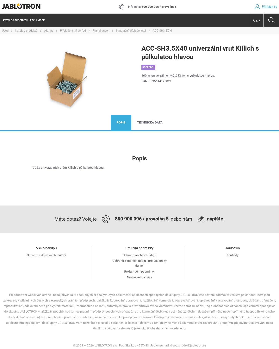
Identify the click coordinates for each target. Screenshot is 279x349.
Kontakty (232, 255)
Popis (121, 122)
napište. (216, 219)
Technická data (150, 122)
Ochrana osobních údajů (139, 255)
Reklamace (37, 20)
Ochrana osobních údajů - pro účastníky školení (139, 263)
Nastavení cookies (139, 277)
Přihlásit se (266, 6)
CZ (257, 20)
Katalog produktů (15, 20)
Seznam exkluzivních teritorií (46, 255)
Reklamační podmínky (139, 271)
